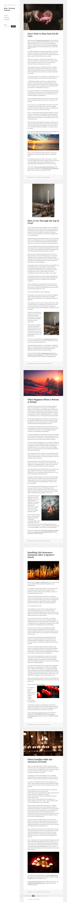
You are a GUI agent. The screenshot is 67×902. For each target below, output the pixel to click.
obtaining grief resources (47, 353)
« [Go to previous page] (20, 896)
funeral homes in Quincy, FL (43, 40)
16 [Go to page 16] (38, 896)
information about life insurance (40, 712)
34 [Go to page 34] (44, 896)
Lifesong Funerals (40, 177)
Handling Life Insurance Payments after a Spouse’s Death (41, 555)
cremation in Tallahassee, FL (42, 582)
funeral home (6, 17)
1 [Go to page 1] (22, 896)
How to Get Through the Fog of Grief (43, 221)
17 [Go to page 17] (40, 896)
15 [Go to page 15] (35, 896)
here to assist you (52, 356)
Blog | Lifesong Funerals (9, 9)
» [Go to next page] (46, 896)
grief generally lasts (49, 339)
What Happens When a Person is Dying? (43, 400)
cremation (6, 15)
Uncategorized (6, 19)
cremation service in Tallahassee (35, 354)
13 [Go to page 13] (30, 896)
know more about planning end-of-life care (44, 166)
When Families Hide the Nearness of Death (40, 760)
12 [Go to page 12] (28, 896)
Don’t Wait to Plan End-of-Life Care (43, 34)
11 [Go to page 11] (25, 896)
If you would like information (35, 881)
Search (5, 24)
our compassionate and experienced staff (41, 532)
